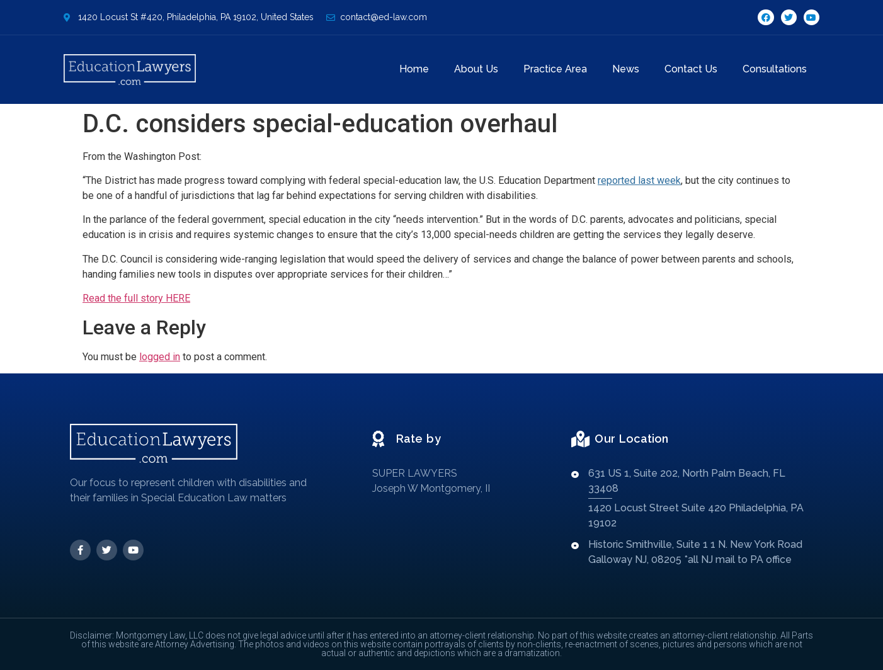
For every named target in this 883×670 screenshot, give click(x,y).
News (625, 69)
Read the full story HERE (136, 298)
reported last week (639, 180)
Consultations (775, 69)
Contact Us (690, 69)
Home (414, 69)
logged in (159, 357)
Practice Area (555, 69)
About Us (476, 69)
